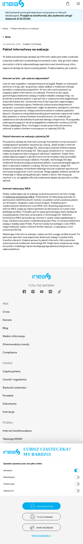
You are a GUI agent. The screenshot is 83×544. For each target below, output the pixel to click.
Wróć (7, 37)
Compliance (10, 352)
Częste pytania (11, 371)
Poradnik (8, 395)
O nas (6, 311)
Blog (5, 328)
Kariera (7, 319)
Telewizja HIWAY (13, 438)
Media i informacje (14, 336)
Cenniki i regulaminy (15, 379)
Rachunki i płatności (14, 387)
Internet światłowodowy (17, 430)
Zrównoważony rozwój (16, 344)
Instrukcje (8, 411)
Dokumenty (10, 403)
